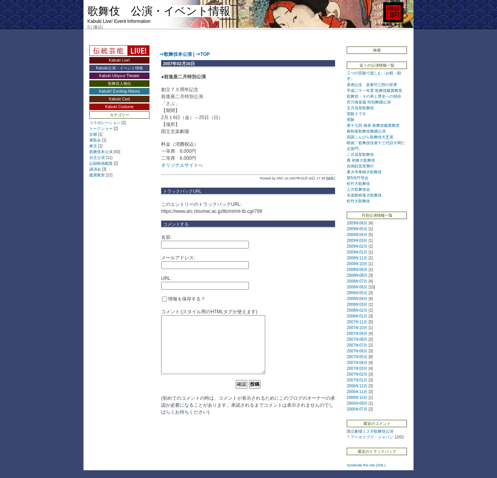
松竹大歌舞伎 (358, 183)
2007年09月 (357, 333)
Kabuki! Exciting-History (119, 91)
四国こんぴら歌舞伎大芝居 (370, 137)
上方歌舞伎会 (358, 189)
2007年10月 (357, 328)
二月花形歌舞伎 (360, 154)
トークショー (101, 128)
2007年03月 (357, 368)
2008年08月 (357, 275)
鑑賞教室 (97, 175)
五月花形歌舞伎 (360, 108)
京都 (93, 134)
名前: (166, 237)
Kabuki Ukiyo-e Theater (119, 76)
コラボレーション (104, 123)
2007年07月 (357, 345)
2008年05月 (357, 293)
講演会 (95, 169)
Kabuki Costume (119, 107)
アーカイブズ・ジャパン (372, 437)
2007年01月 (357, 380)
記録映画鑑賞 (101, 163)
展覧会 (95, 140)
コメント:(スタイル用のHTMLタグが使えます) (209, 311)
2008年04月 (357, 299)
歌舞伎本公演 (101, 152)
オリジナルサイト (179, 165)
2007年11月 (357, 322)
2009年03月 (357, 240)
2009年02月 (357, 246)
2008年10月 (357, 264)
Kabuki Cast (119, 99)
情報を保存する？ (183, 299)
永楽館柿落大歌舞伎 (364, 195)
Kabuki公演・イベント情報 (119, 68)
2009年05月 (357, 229)
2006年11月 (357, 392)
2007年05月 (357, 357)
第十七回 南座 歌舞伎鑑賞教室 (373, 125)
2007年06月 (357, 351)
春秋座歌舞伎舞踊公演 (366, 131)
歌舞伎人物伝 (119, 83)
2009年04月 (357, 235)
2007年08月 (357, 339)
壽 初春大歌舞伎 (361, 160)
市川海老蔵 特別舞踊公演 (369, 102)
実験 (351, 119)
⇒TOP (203, 54)
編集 (330, 178)
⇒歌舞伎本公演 (175, 54)
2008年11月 (357, 258)
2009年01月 (357, 252)
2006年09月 (357, 403)
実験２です (356, 114)
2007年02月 (357, 374)
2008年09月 (357, 269)
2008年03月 (357, 304)
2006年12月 (357, 386)
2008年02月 (357, 310)
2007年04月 (357, 363)
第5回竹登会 (359, 178)
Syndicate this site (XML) (366, 465)
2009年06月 (357, 223)
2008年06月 (357, 287)
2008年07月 (357, 281)
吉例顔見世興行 (360, 166)
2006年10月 (357, 397)
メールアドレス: (178, 258)
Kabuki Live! (119, 60)
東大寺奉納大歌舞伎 (364, 172)
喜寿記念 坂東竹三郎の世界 (372, 85)
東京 (93, 146)
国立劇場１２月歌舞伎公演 (370, 431)
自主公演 (97, 157)
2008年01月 (357, 316)
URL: (166, 278)
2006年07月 (357, 409)
